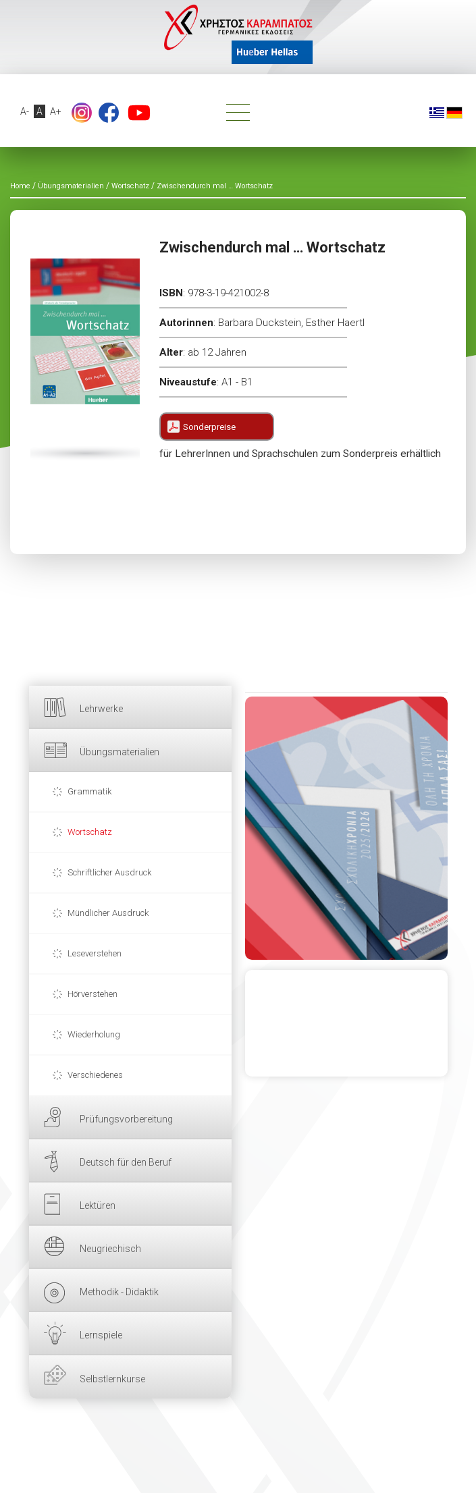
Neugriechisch (110, 1248)
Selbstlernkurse (112, 1379)
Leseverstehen (95, 953)
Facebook (109, 113)
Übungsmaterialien (119, 751)
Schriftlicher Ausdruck (109, 872)
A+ (55, 111)
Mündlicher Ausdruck (108, 913)
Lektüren (97, 1205)
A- (24, 111)
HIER (346, 828)
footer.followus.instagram (82, 113)
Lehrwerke (101, 708)
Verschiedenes (95, 1075)
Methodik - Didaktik (119, 1291)
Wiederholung (94, 1034)
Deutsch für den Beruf (125, 1162)
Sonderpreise (209, 427)
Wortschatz (90, 832)
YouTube (139, 112)
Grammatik (89, 791)
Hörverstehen (92, 994)
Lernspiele (101, 1335)
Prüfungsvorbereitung (126, 1119)
